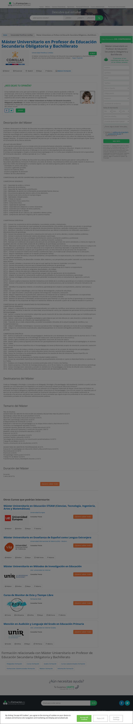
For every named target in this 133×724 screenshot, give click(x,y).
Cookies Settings (116, 718)
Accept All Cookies (84, 718)
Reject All (100, 718)
